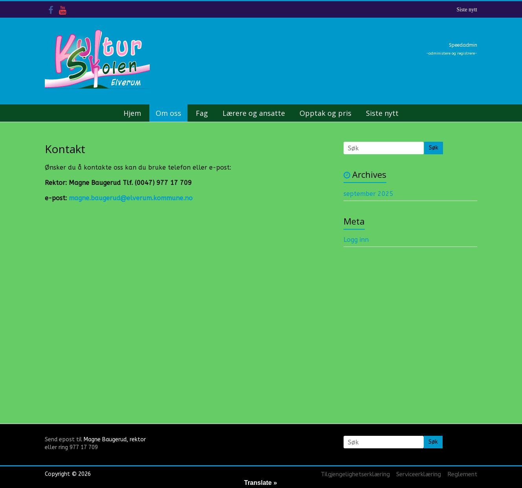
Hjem (132, 113)
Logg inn (356, 239)
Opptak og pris (325, 113)
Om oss (168, 113)
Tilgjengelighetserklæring (355, 474)
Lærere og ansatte (253, 113)
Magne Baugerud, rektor (115, 439)
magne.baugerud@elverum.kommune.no (131, 198)
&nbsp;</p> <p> (133, 297)
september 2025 (368, 193)
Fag (202, 113)
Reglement (462, 474)
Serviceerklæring (418, 474)
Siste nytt (466, 10)
